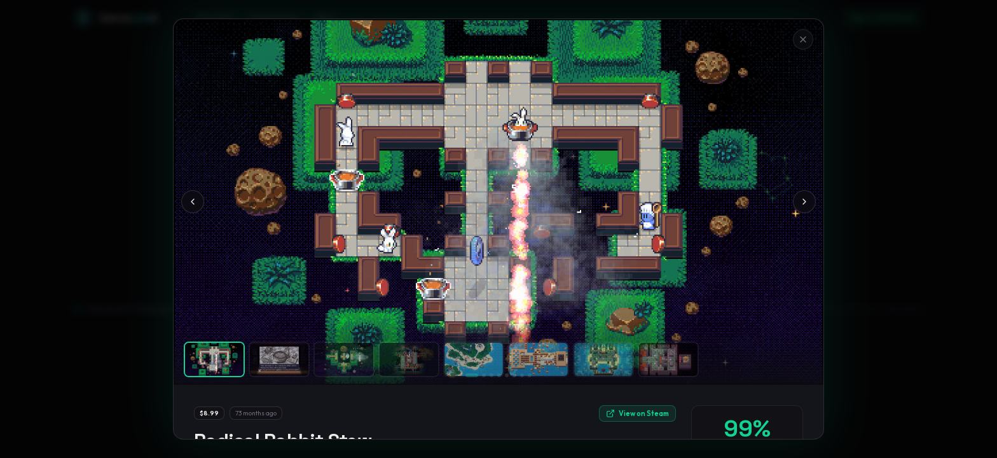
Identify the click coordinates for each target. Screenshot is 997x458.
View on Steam (637, 413)
